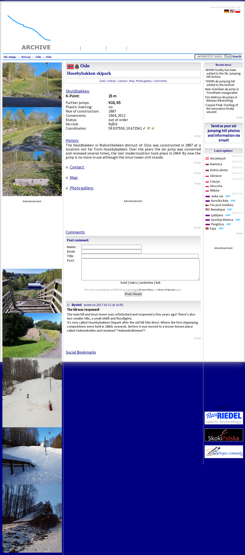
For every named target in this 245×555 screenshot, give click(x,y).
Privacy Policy (150, 294)
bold (125, 287)
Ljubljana (218, 215)
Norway (26, 57)
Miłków (213, 190)
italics (135, 287)
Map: (72, 177)
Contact (122, 81)
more (239, 117)
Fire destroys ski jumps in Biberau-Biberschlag (221, 99)
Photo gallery (144, 81)
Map (131, 81)
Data (103, 81)
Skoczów (214, 186)
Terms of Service (170, 294)
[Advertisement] (224, 323)
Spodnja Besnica (223, 220)
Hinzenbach (216, 158)
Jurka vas (218, 196)
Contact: (75, 167)
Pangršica (218, 224)
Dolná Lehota (217, 170)
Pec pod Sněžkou (219, 205)
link (160, 287)
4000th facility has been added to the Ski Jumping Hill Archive (222, 73)
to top (197, 136)
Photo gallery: (80, 188)
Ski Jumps (93, 48)
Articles (116, 48)
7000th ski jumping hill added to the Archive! (220, 83)
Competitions (142, 48)
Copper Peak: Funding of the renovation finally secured (221, 108)
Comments (160, 81)
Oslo (38, 57)
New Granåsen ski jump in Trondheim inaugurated (222, 91)
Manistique (219, 209)
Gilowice (213, 176)
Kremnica (214, 164)
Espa (215, 228)
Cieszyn (213, 181)
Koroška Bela (221, 201)
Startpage (67, 48)
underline (148, 287)
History (112, 81)
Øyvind (77, 309)
